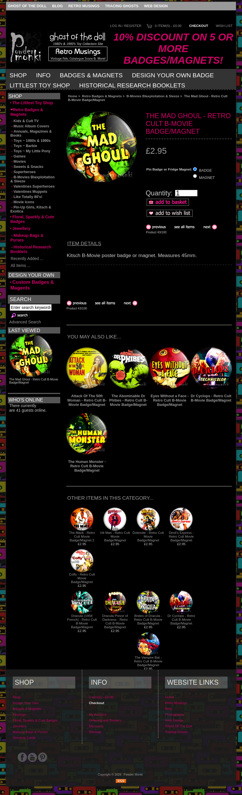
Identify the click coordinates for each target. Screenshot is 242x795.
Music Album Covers (29, 126)
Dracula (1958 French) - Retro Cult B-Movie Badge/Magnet (82, 621)
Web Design (156, 6)
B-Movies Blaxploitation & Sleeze (152, 96)
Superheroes (23, 172)
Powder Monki (133, 774)
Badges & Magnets (91, 75)
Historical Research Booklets (132, 85)
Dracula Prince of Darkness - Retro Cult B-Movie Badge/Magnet (115, 621)
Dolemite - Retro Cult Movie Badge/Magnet (148, 536)
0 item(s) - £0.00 (168, 26)
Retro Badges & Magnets (102, 96)
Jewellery (20, 228)
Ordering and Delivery (105, 720)
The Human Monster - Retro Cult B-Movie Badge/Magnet (87, 465)
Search (20, 299)
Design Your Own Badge (173, 75)
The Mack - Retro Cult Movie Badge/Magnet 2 (82, 536)
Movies (18, 162)
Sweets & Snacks (26, 167)
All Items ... (20, 265)
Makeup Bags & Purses (27, 237)
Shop (18, 75)
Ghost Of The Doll (27, 6)
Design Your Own (26, 703)
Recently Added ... (26, 258)
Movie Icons (22, 202)
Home (72, 96)
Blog (57, 6)
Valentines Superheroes (32, 186)
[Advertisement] (131, 106)
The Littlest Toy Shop (31, 102)
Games (18, 156)
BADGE (205, 170)
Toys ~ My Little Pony (30, 151)
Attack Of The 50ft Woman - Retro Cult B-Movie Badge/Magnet (87, 400)
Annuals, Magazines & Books (31, 133)
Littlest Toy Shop (40, 85)
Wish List (224, 26)
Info (43, 75)
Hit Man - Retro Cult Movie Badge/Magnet (115, 536)
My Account (97, 714)
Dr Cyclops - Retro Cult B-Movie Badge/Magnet (211, 398)
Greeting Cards (24, 737)
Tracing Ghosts (121, 6)
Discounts (96, 726)
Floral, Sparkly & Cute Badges (32, 219)
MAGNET (207, 177)
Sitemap (95, 732)
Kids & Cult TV (24, 121)
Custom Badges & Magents (32, 285)
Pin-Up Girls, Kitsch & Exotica (30, 209)
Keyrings (19, 714)
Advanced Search (25, 322)
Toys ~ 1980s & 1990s (30, 141)
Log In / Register (125, 26)
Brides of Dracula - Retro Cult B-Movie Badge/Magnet (148, 619)
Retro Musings (84, 6)
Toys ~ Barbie (23, 146)
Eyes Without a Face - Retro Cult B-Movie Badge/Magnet (170, 400)
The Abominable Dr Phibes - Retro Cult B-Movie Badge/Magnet (128, 400)
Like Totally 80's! (26, 197)
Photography (174, 714)
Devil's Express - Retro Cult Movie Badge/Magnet (181, 536)
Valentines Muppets (28, 192)
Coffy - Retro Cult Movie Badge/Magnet (82, 578)
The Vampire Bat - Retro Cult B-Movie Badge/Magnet (148, 661)
